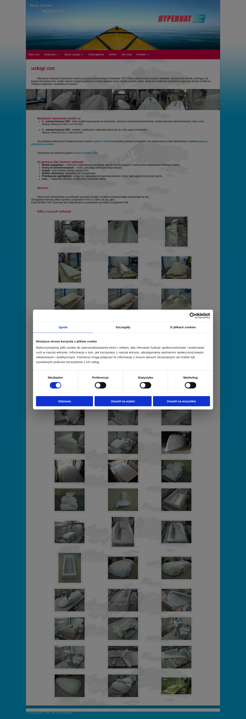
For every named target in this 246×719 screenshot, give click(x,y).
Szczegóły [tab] (123, 327)
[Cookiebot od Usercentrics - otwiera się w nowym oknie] (192, 315)
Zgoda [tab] (63, 327)
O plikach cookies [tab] (183, 327)
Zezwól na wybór (123, 401)
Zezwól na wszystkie (181, 401)
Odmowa (64, 401)
